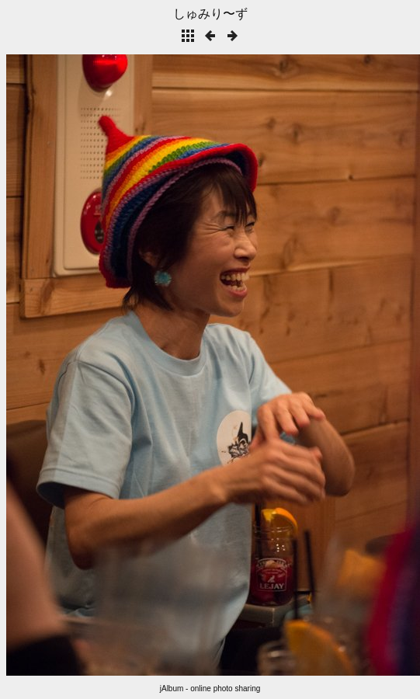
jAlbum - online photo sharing (210, 688)
